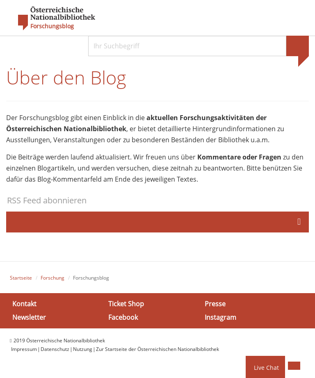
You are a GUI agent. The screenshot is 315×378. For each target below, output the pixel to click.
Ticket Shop (126, 303)
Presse (215, 303)
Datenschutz (55, 349)
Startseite (21, 277)
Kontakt (24, 303)
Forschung (52, 277)
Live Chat (266, 367)
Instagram (220, 317)
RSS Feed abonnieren (47, 200)
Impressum (24, 349)
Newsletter (29, 317)
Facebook (123, 317)
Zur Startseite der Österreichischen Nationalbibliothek (157, 349)
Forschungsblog (52, 26)
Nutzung (82, 349)
